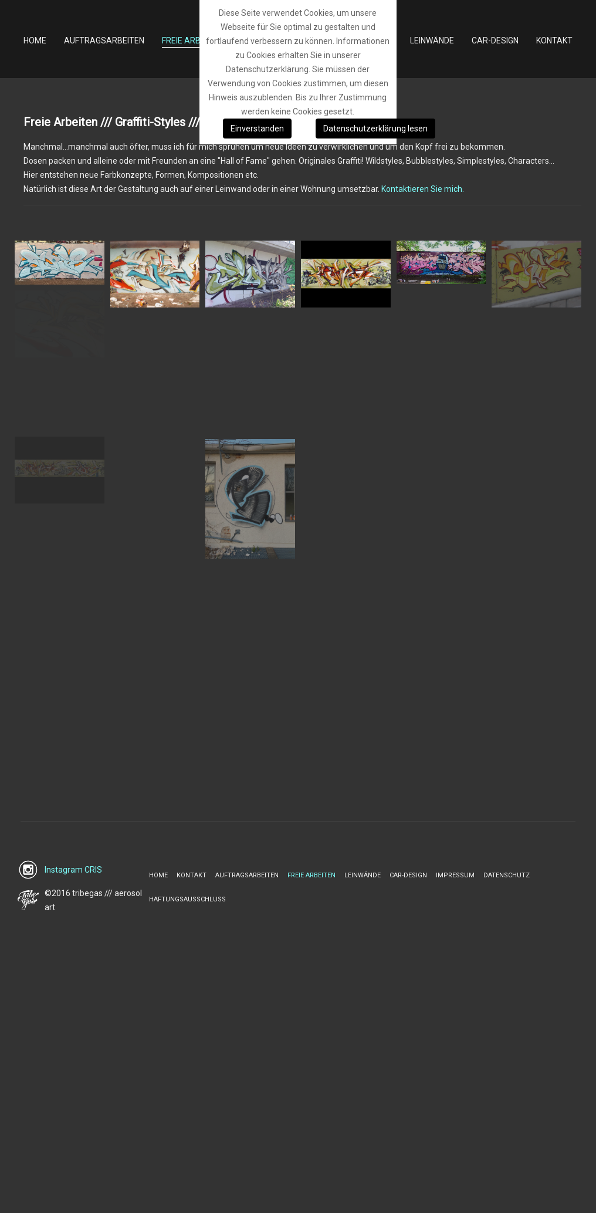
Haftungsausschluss (187, 899)
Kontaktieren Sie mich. (422, 189)
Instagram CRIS (73, 869)
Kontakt (191, 875)
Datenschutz (506, 875)
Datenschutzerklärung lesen (375, 128)
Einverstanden (257, 128)
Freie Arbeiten (311, 875)
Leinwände (362, 875)
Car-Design (408, 875)
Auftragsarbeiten (247, 875)
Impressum (455, 875)
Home (158, 875)
